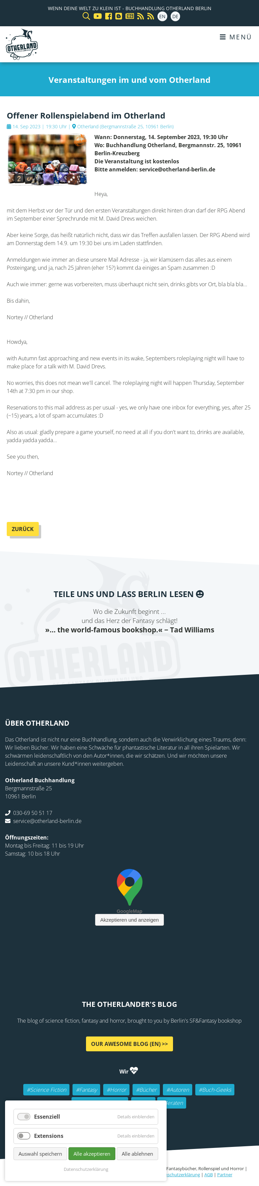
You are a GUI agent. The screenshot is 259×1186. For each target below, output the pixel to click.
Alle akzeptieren (92, 1153)
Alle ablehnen (137, 1153)
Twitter (102, 648)
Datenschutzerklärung (177, 1175)
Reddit (129, 648)
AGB (208, 1175)
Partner (224, 1175)
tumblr (156, 648)
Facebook (89, 648)
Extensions (48, 1136)
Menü (236, 36)
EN (162, 16)
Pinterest (170, 648)
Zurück (23, 529)
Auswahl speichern (40, 1153)
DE (175, 16)
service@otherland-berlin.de (47, 820)
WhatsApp (143, 648)
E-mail (116, 648)
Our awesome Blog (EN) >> (129, 1043)
